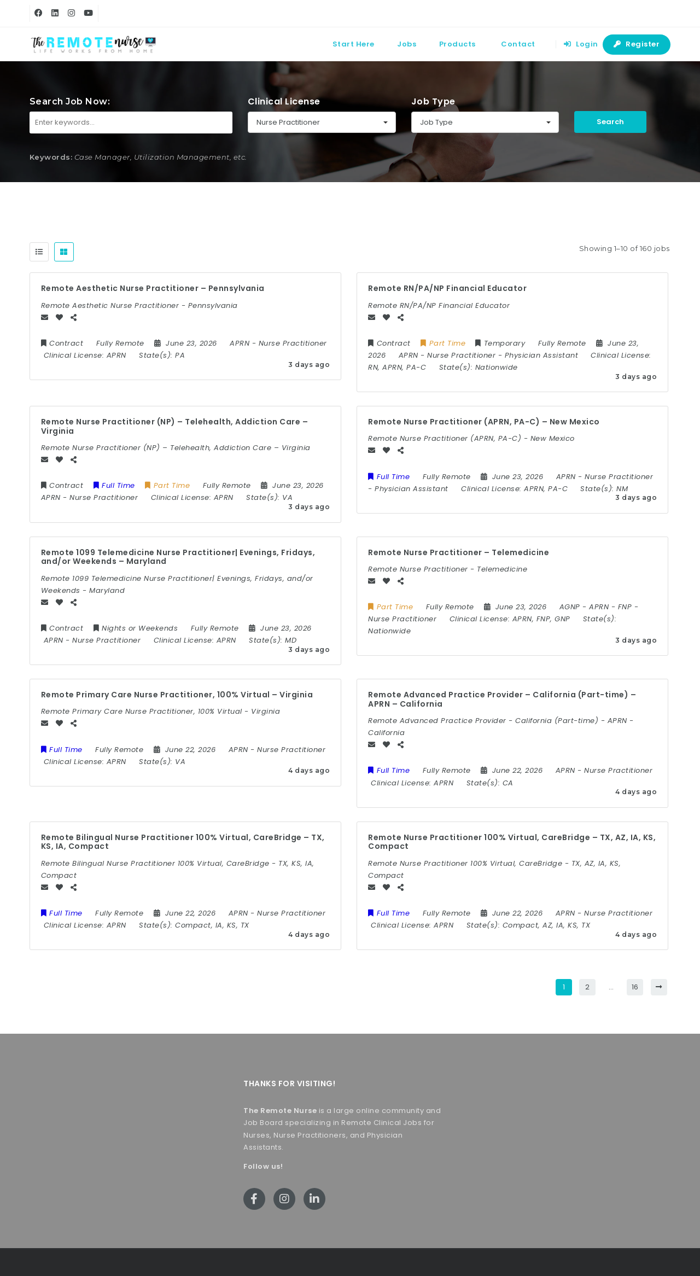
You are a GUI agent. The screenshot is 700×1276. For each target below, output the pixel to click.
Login (581, 44)
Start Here (353, 44)
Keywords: (51, 157)
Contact (518, 44)
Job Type (433, 101)
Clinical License (284, 101)
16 (635, 987)
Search (610, 121)
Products (457, 44)
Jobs (406, 44)
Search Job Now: (70, 101)
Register (637, 44)
